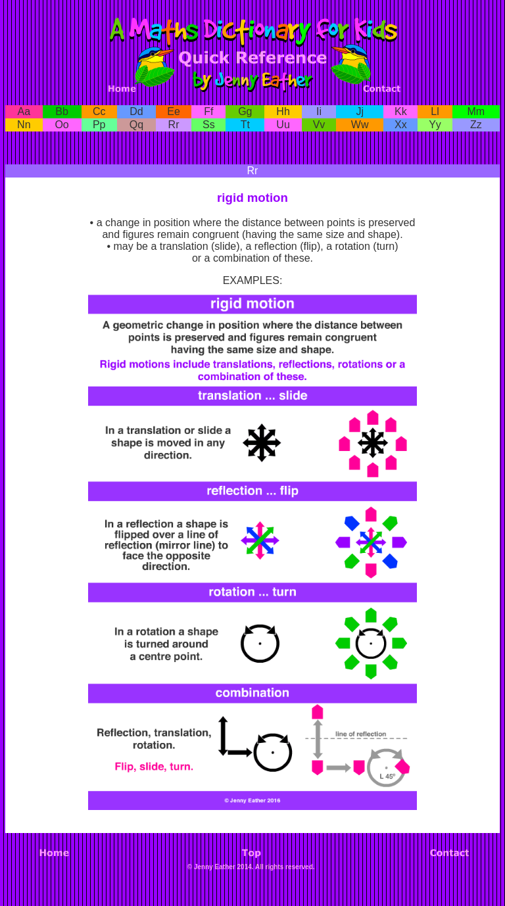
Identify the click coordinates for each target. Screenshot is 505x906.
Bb (61, 111)
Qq (136, 124)
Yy (435, 124)
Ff (208, 111)
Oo (61, 124)
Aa (24, 111)
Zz (476, 124)
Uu (282, 124)
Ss (209, 124)
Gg (245, 111)
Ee (173, 111)
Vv (319, 124)
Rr (174, 124)
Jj (360, 111)
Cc (99, 111)
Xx (401, 124)
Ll (435, 111)
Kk (401, 111)
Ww (360, 124)
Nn (23, 124)
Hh (282, 111)
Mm (476, 111)
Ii (319, 111)
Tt (245, 124)
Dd (136, 111)
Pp (99, 124)
